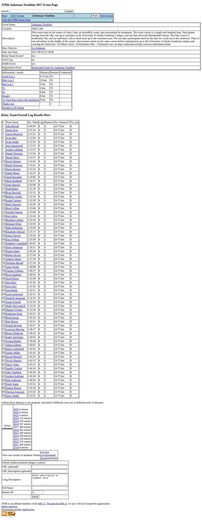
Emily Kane (12, 384)
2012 (16, 441)
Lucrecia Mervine (15, 329)
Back (95, 15)
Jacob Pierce (12, 278)
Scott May (11, 138)
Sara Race (11, 282)
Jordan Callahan (14, 149)
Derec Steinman (14, 247)
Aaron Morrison (14, 134)
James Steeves (13, 235)
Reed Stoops (12, 317)
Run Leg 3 (7, 84)
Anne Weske (12, 266)
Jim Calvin (11, 216)
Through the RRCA (56, 505)
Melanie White (13, 223)
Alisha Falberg (13, 345)
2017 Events (17, 15)
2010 (16, 447)
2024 (16, 412)
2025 (16, 409)
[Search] (37, 11)
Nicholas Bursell (14, 263)
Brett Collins (12, 208)
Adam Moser (13, 173)
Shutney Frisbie (14, 309)
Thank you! (8, 103)
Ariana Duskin (13, 341)
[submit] (69, 11)
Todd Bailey (12, 188)
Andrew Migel (13, 259)
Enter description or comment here (52, 480)
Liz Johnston (38, 48)
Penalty (6, 96)
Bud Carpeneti (13, 204)
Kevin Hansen (13, 161)
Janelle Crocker (14, 368)
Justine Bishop (13, 388)
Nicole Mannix (13, 360)
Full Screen (107, 15)
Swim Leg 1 (8, 76)
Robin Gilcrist (13, 255)
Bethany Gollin (14, 196)
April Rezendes (14, 177)
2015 (16, 432)
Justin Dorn (12, 130)
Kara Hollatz (12, 239)
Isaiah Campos (13, 200)
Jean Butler (12, 290)
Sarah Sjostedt (13, 302)
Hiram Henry (13, 157)
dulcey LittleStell (15, 348)
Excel (44, 458)
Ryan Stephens (13, 274)
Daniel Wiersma (14, 153)
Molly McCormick (15, 306)
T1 (3, 88)
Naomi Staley (13, 251)
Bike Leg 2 (8, 80)
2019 (16, 418)
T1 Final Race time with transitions (20, 99)
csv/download (48, 455)
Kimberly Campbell (16, 243)
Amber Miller (13, 352)
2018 (16, 424)
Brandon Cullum (14, 220)
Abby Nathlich (13, 372)
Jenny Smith (12, 395)
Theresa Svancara (15, 391)
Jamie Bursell (13, 184)
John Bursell (12, 126)
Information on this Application (17, 511)
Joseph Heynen (14, 325)
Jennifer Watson (14, 212)
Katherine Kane (14, 313)
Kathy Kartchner (14, 337)
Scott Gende (12, 141)
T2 (3, 92)
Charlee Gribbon (14, 270)
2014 (16, 435)
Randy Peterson (14, 165)
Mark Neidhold (14, 181)
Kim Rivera (12, 321)
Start (4, 15)
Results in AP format (13, 107)
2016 (16, 430)
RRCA (41, 505)
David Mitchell (14, 356)
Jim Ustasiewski (14, 145)
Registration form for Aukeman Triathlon (53, 67)
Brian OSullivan (14, 333)
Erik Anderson (13, 380)
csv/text (45, 452)
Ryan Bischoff (13, 192)
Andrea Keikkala (15, 376)
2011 (16, 444)
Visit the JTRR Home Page (16, 19)
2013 (16, 438)
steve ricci (11, 286)
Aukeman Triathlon (42, 24)
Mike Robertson (14, 227)
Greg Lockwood (14, 294)
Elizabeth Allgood (15, 231)
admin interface (9, 508)
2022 (16, 415)
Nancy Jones (12, 364)
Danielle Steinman (15, 298)
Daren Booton (13, 169)
